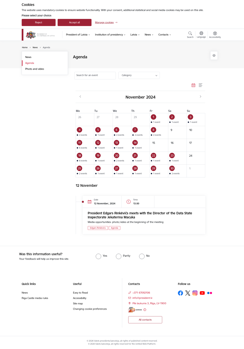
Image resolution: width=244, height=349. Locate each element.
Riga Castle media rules (35, 298)
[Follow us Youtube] (202, 293)
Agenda (29, 63)
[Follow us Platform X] (187, 293)
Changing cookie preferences (90, 308)
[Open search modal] (190, 35)
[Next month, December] (200, 97)
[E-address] (135, 309)
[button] (159, 119)
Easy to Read (80, 292)
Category (126, 75)
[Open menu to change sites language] (201, 35)
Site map (78, 303)
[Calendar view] (193, 85)
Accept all (74, 22)
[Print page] (214, 55)
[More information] (145, 309)
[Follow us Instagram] (195, 293)
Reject (38, 22)
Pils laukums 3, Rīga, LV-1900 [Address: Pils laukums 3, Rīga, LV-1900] (149, 303)
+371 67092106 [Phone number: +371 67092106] (141, 292)
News (28, 57)
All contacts (145, 319)
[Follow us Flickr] (209, 293)
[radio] (101, 256)
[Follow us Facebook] (180, 293)
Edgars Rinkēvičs (98, 228)
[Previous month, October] (80, 97)
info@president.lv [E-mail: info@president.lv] (142, 297)
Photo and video (34, 68)
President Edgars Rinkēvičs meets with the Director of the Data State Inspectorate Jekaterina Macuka (140, 215)
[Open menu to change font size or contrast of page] (215, 35)
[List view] (201, 85)
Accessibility (79, 298)
